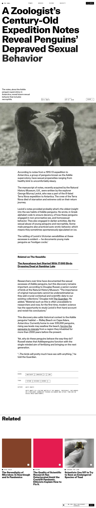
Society (63, 3)
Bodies (40, 3)
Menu (91, 3)
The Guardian (60, 298)
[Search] (87, 3)
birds (44, 381)
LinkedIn (39, 374)
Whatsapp (30, 374)
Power (30, 3)
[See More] (49, 381)
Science (37, 381)
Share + (90, 100)
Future (51, 3)
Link (49, 374)
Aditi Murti (45, 100)
